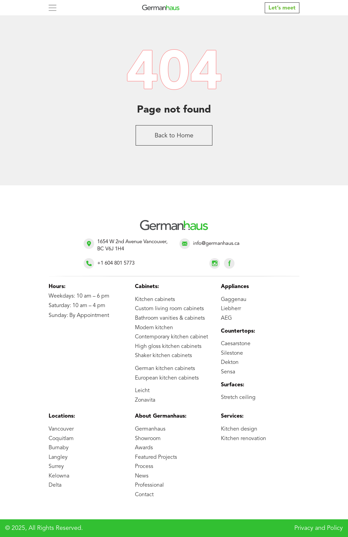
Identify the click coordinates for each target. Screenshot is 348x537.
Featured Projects (156, 457)
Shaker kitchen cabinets (163, 355)
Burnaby (59, 448)
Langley (58, 457)
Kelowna (59, 476)
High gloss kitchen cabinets (168, 346)
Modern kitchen (154, 328)
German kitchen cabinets (165, 368)
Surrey (56, 466)
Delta (55, 485)
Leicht (142, 390)
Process (144, 466)
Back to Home (174, 136)
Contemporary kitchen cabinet (171, 337)
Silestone (232, 353)
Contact (144, 495)
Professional (149, 485)
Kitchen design (239, 429)
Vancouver (61, 429)
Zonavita (145, 400)
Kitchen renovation (243, 438)
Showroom (148, 438)
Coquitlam (61, 438)
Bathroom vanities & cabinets (170, 318)
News (142, 476)
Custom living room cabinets (169, 309)
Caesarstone (235, 344)
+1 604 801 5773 (116, 263)
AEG (226, 318)
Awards (144, 448)
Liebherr (231, 309)
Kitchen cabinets (155, 299)
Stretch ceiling (238, 397)
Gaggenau (233, 299)
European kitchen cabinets (167, 378)
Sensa (228, 372)
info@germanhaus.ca (216, 243)
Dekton (230, 362)
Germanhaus (150, 429)
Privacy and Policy (318, 528)
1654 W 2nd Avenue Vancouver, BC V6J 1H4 (132, 245)
